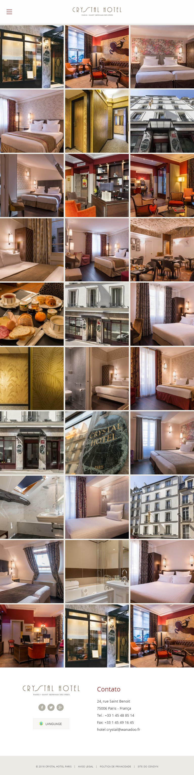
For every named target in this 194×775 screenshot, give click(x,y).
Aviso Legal (85, 766)
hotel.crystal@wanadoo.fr (118, 729)
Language (53, 724)
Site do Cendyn (148, 766)
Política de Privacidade (115, 766)
